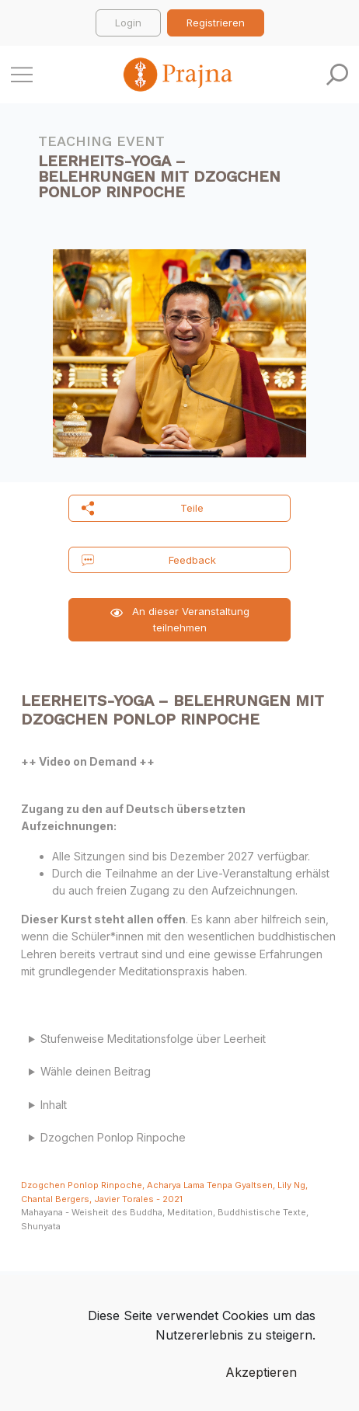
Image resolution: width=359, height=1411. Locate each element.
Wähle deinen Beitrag (95, 1071)
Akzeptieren (261, 1372)
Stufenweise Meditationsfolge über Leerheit (154, 1038)
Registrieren (215, 22)
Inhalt (53, 1104)
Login (128, 22)
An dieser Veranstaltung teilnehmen (179, 619)
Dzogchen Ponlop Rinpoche (114, 1137)
